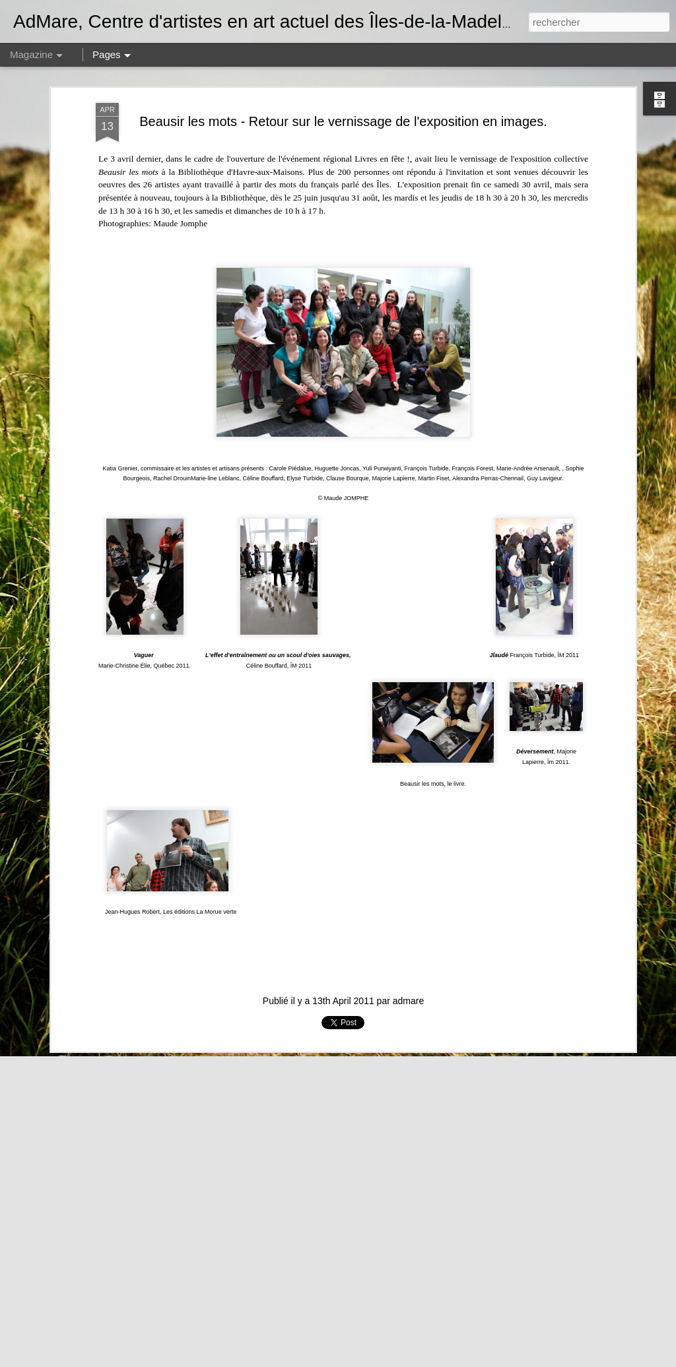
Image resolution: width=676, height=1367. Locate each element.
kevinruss (505, 1360)
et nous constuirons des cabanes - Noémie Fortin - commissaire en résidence (323, 1208)
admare (408, 901)
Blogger (572, 1360)
